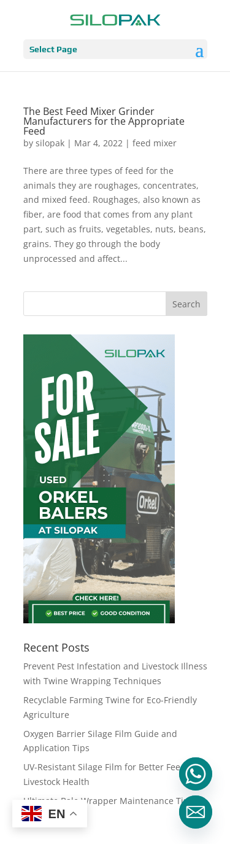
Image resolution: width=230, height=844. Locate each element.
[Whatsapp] (195, 774)
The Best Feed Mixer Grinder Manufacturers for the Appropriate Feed (104, 121)
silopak (50, 143)
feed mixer (154, 143)
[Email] (195, 812)
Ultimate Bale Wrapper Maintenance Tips (108, 801)
